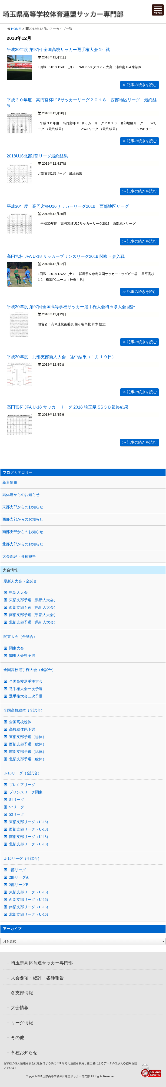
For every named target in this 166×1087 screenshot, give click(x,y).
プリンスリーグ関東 (26, 792)
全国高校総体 (20, 722)
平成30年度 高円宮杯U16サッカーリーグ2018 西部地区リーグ (68, 206)
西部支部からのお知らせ (22, 519)
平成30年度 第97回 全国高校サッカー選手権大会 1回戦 (58, 49)
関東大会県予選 (22, 656)
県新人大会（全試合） (22, 581)
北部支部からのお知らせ (22, 544)
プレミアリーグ (22, 785)
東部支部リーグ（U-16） (29, 892)
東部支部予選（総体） (27, 737)
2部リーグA (19, 877)
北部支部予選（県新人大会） (33, 622)
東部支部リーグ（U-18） (29, 822)
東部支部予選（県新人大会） (33, 600)
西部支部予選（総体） (27, 744)
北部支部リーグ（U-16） (29, 914)
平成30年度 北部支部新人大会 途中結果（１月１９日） (61, 357)
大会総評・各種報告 (19, 556)
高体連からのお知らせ (21, 495)
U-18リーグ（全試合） (22, 773)
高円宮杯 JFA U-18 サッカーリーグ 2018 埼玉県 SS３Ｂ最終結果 (67, 407)
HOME (16, 29)
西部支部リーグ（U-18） (29, 829)
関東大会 (16, 648)
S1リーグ (16, 800)
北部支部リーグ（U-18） (29, 844)
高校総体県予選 (22, 729)
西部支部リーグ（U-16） (29, 900)
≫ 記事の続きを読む (139, 85)
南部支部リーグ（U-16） (29, 907)
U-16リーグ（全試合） (22, 858)
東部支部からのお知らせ (22, 507)
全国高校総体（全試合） (23, 710)
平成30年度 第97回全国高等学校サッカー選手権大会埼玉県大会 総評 (71, 306)
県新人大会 (18, 593)
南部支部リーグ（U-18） (29, 837)
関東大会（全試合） (20, 637)
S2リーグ (16, 807)
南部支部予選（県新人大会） (33, 615)
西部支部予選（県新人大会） (33, 607)
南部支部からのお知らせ (22, 532)
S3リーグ (16, 814)
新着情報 (9, 482)
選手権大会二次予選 (26, 696)
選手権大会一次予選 (26, 689)
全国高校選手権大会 (26, 681)
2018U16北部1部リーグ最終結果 (37, 156)
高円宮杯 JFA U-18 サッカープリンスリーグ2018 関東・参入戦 (66, 256)
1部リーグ (17, 870)
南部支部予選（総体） (27, 752)
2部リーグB (18, 885)
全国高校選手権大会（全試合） (29, 670)
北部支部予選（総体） (27, 759)
